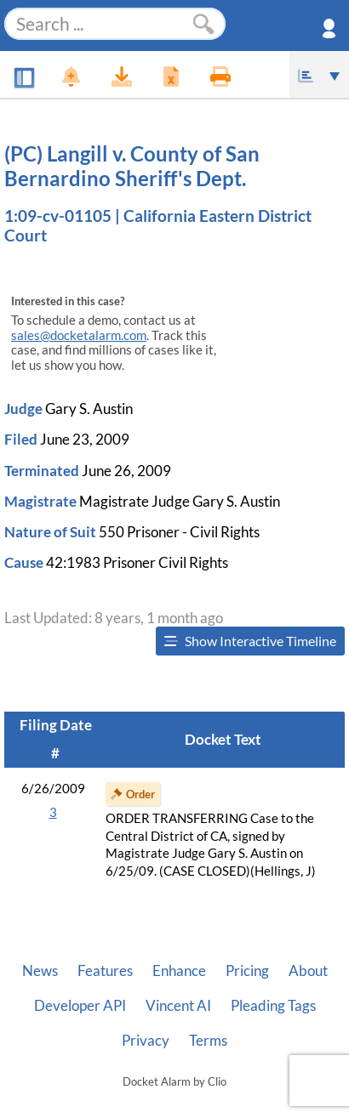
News (40, 970)
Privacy (145, 1040)
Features (105, 970)
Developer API (80, 1005)
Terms (208, 1040)
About (308, 970)
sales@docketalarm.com (78, 335)
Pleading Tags (273, 1005)
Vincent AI (178, 1005)
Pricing (247, 970)
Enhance (179, 970)
